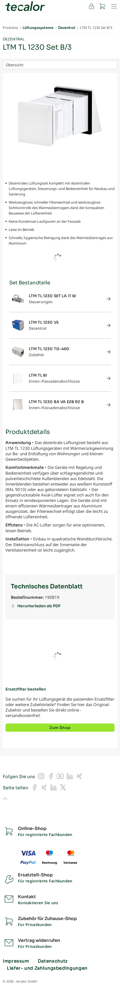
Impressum (16, 961)
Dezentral (13, 39)
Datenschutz (53, 961)
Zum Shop (59, 727)
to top (5, 799)
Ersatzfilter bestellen (25, 689)
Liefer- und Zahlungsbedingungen (47, 968)
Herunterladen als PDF (39, 605)
